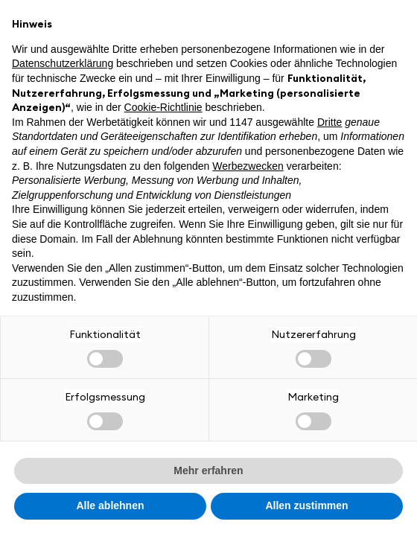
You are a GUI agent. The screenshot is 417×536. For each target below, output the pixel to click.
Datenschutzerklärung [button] (62, 63)
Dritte (329, 122)
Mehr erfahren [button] (208, 470)
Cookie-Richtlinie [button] (163, 107)
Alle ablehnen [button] (110, 505)
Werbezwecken (247, 166)
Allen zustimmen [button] (306, 505)
